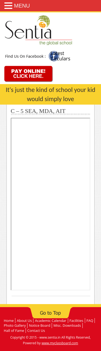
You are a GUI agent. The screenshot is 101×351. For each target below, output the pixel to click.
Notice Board (39, 325)
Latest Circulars (60, 56)
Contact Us (36, 330)
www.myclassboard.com (59, 343)
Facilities (76, 320)
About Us (24, 320)
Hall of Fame (14, 330)
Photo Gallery (15, 325)
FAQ (89, 320)
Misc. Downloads (67, 325)
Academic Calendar (50, 320)
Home (9, 320)
